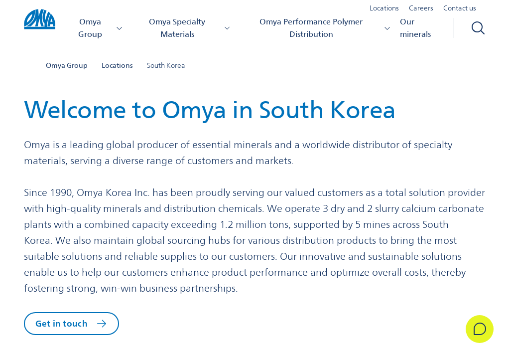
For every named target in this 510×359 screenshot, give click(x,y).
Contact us (459, 12)
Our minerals (415, 31)
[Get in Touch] (472, 329)
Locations (384, 12)
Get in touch (63, 324)
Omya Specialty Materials (192, 31)
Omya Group (104, 31)
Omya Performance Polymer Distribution (326, 31)
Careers (421, 12)
